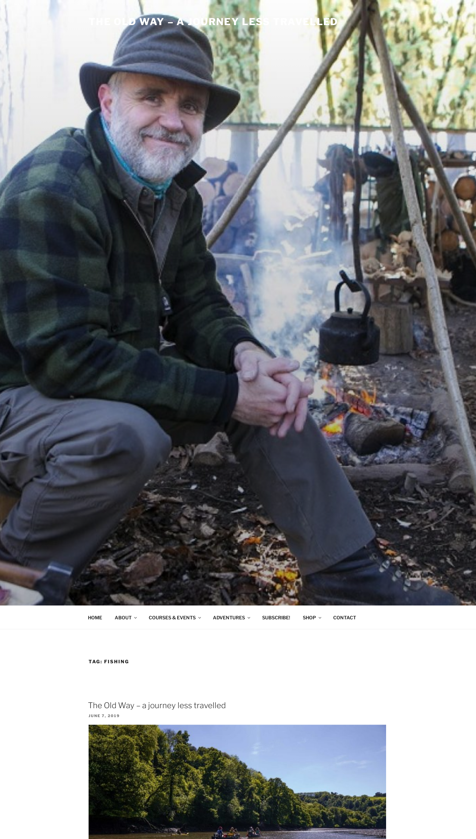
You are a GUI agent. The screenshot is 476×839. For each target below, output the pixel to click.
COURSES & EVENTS (175, 617)
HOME (95, 617)
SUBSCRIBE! (276, 617)
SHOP (312, 617)
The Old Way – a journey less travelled (157, 705)
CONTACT (344, 617)
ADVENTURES (232, 617)
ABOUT (126, 617)
